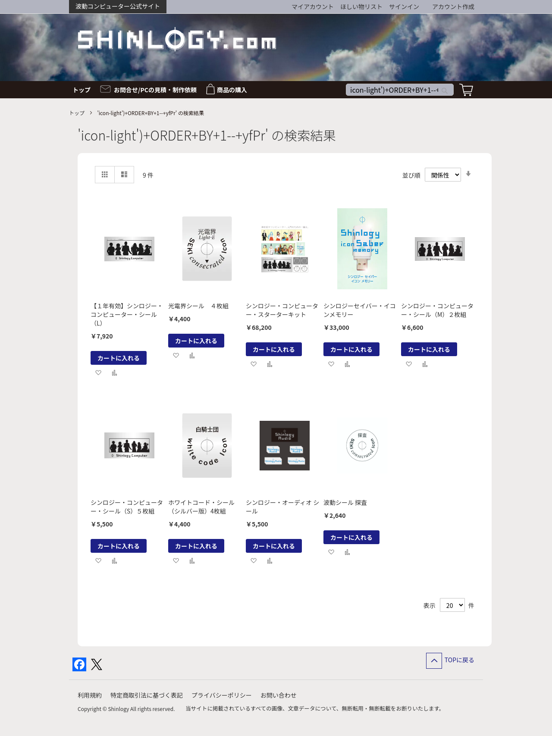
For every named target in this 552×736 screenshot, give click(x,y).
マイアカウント (313, 6)
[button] (98, 372)
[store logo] (177, 39)
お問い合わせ (278, 695)
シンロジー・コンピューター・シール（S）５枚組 (127, 506)
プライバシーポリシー (221, 695)
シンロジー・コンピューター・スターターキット (282, 310)
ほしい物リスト (361, 6)
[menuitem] (84, 89)
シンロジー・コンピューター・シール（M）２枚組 (437, 310)
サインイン (404, 6)
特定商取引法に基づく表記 (146, 695)
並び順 (411, 175)
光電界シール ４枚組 (198, 305)
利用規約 (90, 695)
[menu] (276, 89)
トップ (77, 112)
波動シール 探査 (345, 502)
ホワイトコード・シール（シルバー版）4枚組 (201, 506)
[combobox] (400, 90)
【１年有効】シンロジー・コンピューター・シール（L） (127, 314)
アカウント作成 (453, 6)
